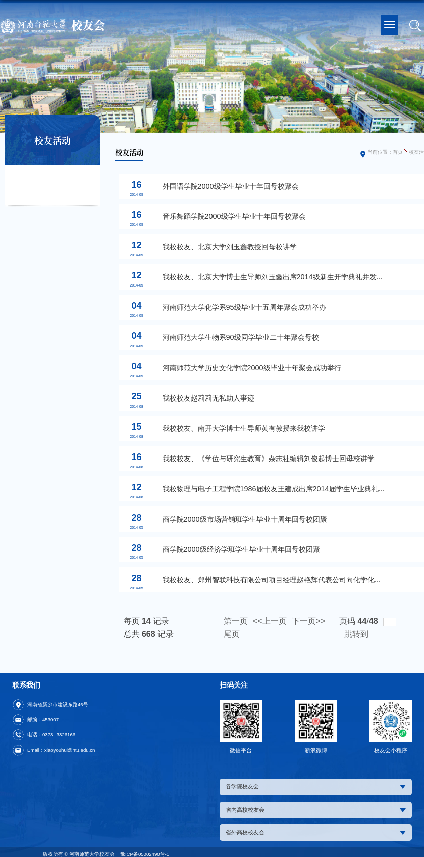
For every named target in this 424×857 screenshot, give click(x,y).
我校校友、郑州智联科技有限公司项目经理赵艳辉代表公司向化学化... (272, 580)
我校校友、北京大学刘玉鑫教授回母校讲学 (230, 247)
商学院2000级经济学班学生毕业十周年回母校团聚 (241, 549)
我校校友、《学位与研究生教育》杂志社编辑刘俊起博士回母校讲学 (269, 458)
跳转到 (357, 634)
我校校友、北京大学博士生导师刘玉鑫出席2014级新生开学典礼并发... (273, 277)
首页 (398, 152)
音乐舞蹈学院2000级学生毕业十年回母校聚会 (234, 216)
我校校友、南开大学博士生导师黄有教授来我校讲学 (244, 428)
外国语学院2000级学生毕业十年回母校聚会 (231, 186)
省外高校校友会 (316, 832)
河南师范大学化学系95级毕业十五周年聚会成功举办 (244, 307)
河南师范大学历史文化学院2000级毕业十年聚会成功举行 (252, 368)
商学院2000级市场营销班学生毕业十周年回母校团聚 (245, 519)
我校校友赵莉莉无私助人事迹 (208, 398)
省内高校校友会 (316, 810)
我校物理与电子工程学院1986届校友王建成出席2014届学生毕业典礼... (274, 489)
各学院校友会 (316, 786)
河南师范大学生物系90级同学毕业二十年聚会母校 (241, 337)
